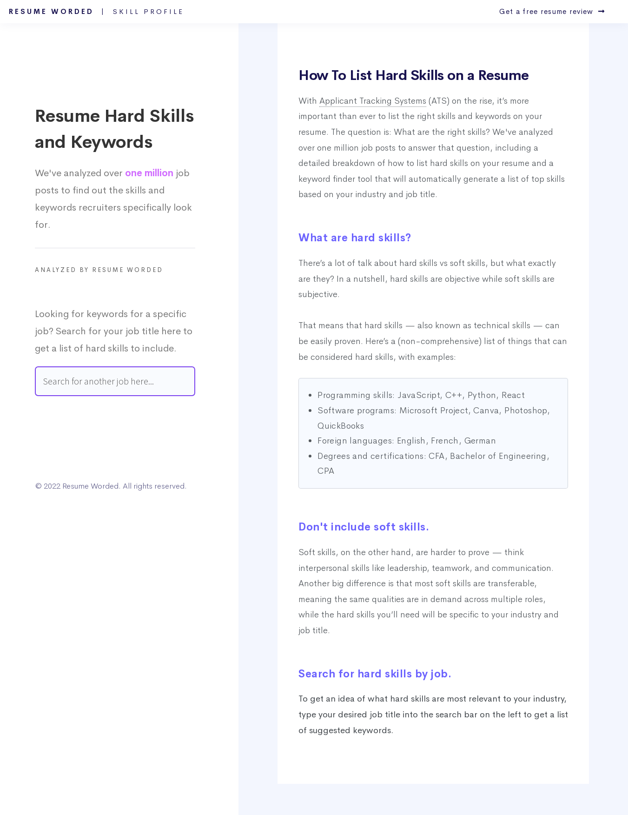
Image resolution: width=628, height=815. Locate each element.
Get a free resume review (552, 11)
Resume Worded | (96, 11)
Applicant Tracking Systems (372, 100)
